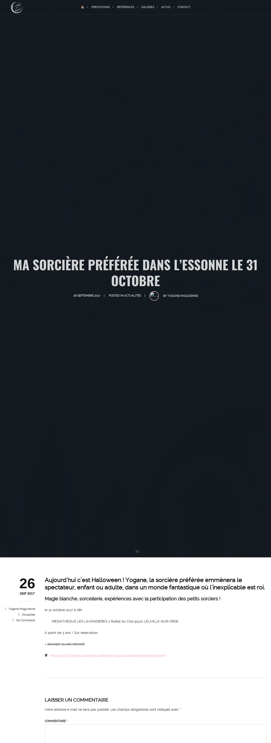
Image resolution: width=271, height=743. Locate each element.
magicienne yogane (110, 655)
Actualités (28, 614)
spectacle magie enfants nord (145, 655)
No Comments (25, 620)
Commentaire (56, 721)
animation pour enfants (65, 655)
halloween (89, 655)
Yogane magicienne (22, 609)
